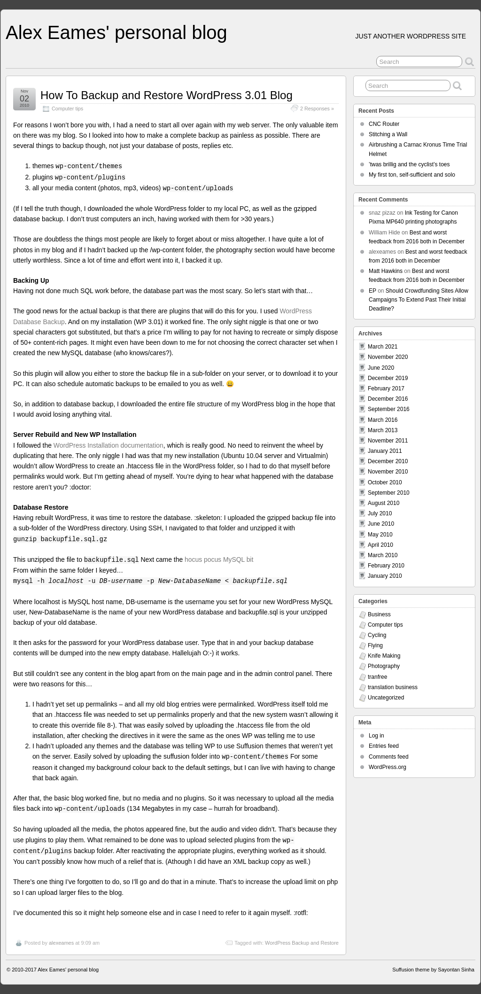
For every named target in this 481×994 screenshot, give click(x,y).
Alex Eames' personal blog (116, 32)
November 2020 (388, 357)
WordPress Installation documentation (108, 445)
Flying (375, 645)
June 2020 (381, 368)
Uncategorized (386, 697)
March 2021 (382, 346)
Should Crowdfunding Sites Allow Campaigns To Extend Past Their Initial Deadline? (418, 299)
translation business (393, 687)
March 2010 (382, 555)
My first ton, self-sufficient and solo (412, 174)
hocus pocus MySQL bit (219, 559)
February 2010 (386, 565)
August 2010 (383, 503)
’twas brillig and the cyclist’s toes (409, 164)
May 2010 (380, 534)
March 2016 (382, 420)
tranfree (377, 677)
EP (372, 290)
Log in (376, 735)
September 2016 (389, 409)
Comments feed (389, 756)
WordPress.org (387, 767)
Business (379, 614)
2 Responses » (317, 108)
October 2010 (385, 482)
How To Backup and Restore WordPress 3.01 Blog (166, 95)
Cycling (377, 635)
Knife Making (384, 655)
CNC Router (384, 124)
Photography (384, 666)
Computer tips (67, 108)
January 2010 (385, 576)
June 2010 (381, 523)
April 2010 (380, 545)
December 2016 (388, 399)
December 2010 (388, 461)
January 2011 (385, 451)
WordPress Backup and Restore (302, 943)
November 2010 (388, 471)
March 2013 (382, 430)
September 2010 (389, 492)
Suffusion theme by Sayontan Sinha (433, 969)
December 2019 (388, 378)
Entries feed (384, 746)
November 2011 (388, 440)
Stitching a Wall (388, 134)
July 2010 (380, 513)
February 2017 (386, 388)
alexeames (61, 943)
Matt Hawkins (386, 271)
